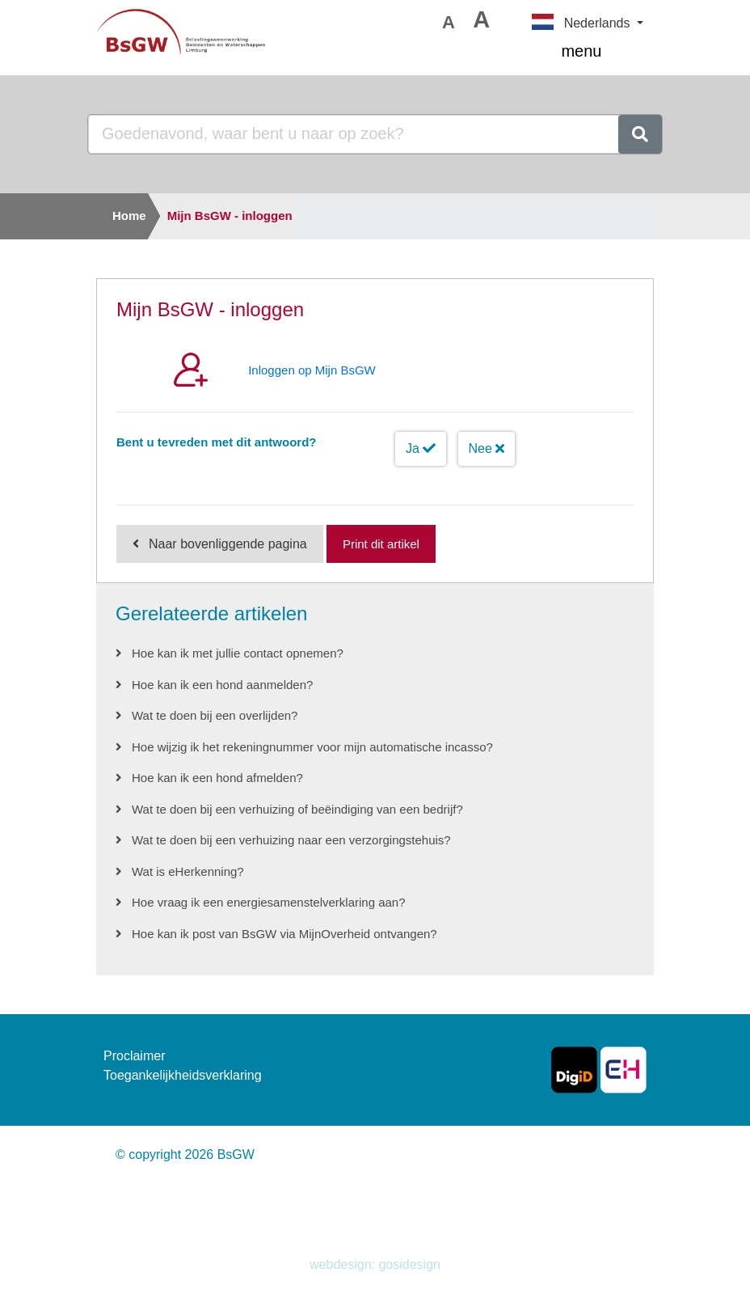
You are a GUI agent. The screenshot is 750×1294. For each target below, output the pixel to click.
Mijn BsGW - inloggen (230, 215)
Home (129, 215)
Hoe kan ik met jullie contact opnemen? (237, 653)
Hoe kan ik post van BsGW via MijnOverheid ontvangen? (284, 934)
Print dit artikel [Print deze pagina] (381, 544)
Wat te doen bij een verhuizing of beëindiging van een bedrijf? (297, 809)
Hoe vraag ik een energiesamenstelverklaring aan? (269, 902)
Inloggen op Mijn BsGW (312, 370)
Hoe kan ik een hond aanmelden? (222, 684)
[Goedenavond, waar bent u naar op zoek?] (353, 134)
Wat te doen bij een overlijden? (214, 715)
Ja (421, 448)
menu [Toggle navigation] (602, 52)
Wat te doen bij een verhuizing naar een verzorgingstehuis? (291, 840)
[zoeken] (640, 134)
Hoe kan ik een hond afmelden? (217, 777)
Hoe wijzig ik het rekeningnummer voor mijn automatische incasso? (312, 747)
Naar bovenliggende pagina (228, 544)
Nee (487, 448)
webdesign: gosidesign (375, 1264)
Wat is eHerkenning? (188, 871)
